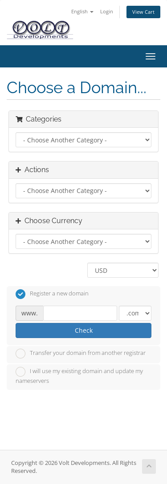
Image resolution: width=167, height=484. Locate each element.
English (82, 11)
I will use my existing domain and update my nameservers (79, 376)
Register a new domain (52, 294)
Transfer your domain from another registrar (81, 353)
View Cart (143, 11)
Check (84, 330)
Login (106, 11)
